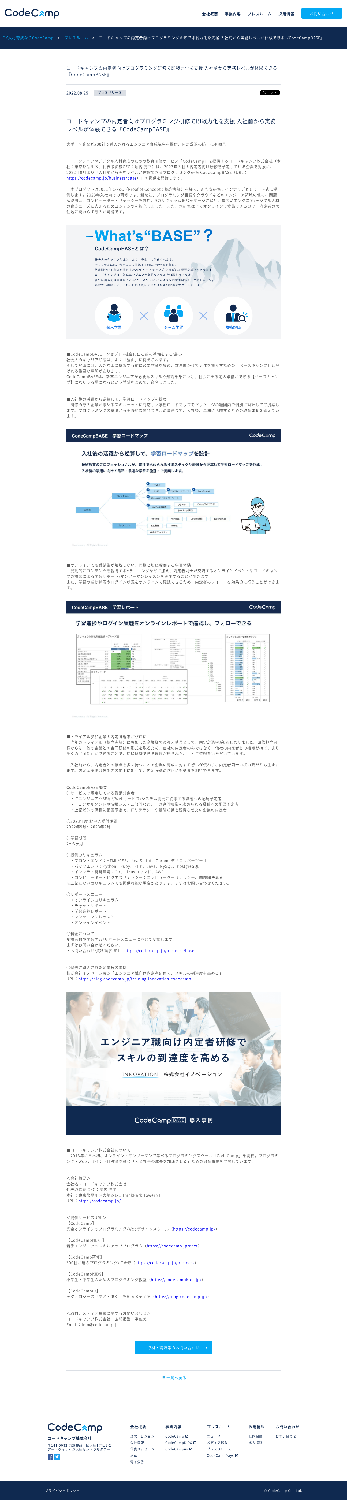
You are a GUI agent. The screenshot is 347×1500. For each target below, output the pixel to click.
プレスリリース (219, 1449)
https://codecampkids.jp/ (176, 1279)
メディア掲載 (217, 1442)
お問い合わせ (322, 13)
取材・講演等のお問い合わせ (173, 1347)
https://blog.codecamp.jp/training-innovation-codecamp (135, 978)
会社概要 (210, 13)
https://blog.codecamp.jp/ (181, 1296)
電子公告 (137, 1462)
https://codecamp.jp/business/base (101, 177)
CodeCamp (32, 13)
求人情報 (256, 1442)
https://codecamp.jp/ (100, 1200)
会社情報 (137, 1442)
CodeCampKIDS (180, 1442)
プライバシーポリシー (62, 1490)
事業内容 (233, 13)
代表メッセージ (142, 1449)
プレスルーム (260, 13)
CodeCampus (178, 1449)
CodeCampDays (222, 1455)
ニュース (214, 1436)
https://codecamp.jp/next (172, 1245)
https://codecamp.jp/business (165, 1262)
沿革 (133, 1455)
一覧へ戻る (174, 1377)
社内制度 (256, 1436)
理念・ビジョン (142, 1436)
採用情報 (286, 13)
